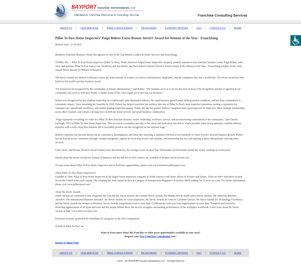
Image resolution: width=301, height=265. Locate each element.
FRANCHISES (149, 27)
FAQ (198, 27)
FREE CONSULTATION (120, 27)
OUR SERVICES (89, 27)
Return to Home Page (67, 242)
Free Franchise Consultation (155, 236)
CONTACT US (218, 27)
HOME (237, 27)
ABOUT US (66, 27)
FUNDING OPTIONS (176, 27)
